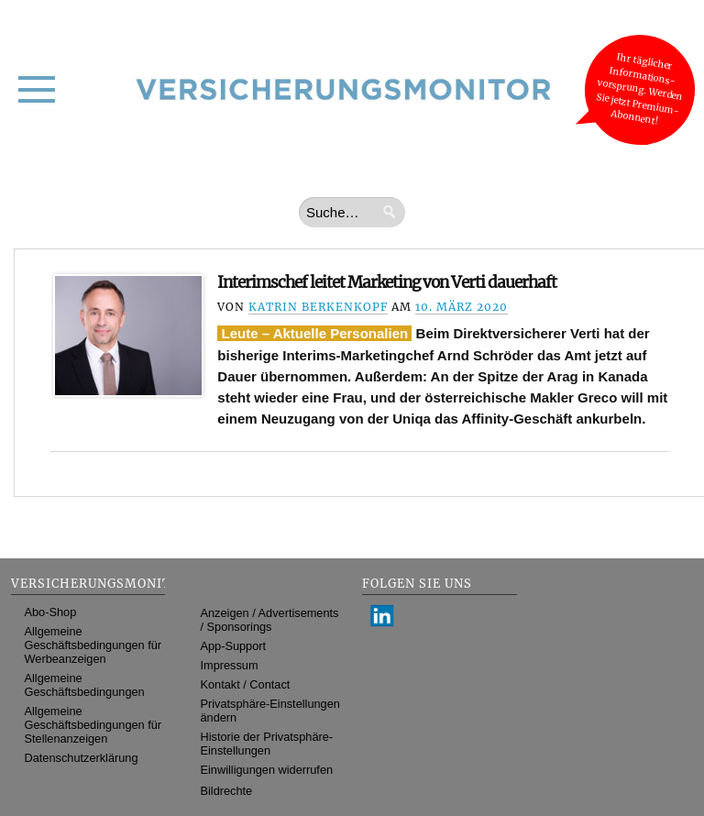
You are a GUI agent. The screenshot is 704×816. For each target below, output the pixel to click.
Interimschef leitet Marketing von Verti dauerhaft (386, 282)
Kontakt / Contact (246, 684)
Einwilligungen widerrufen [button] (267, 770)
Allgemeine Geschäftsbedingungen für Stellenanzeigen (93, 724)
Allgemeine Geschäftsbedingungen (85, 685)
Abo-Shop (51, 612)
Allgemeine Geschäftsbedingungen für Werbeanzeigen (93, 645)
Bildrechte (227, 791)
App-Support (234, 646)
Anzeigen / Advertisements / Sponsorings (270, 620)
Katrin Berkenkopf (318, 307)
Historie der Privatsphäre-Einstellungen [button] (267, 743)
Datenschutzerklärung (81, 758)
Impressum (229, 665)
